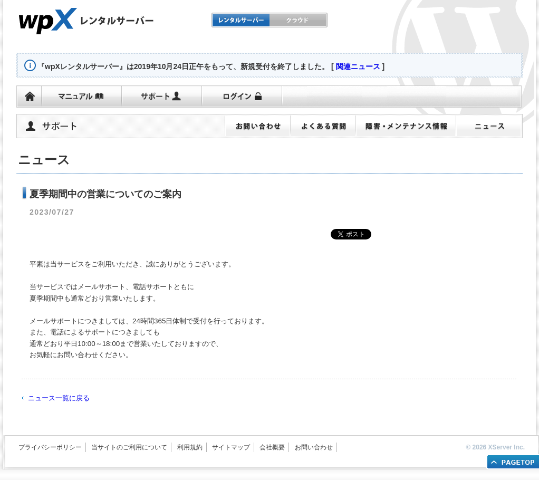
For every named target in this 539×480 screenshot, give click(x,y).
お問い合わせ (314, 447)
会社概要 (272, 447)
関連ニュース (358, 66)
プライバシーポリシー (50, 447)
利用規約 (190, 447)
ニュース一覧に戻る (59, 398)
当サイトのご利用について (129, 447)
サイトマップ (231, 447)
